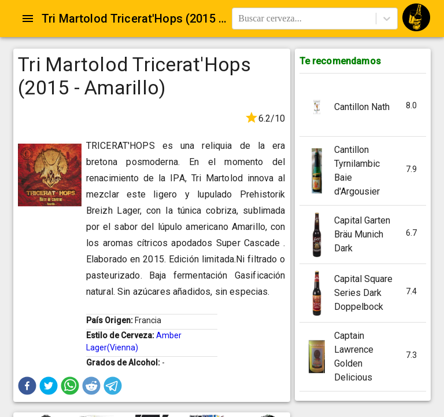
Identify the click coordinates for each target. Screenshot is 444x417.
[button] (27, 385)
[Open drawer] (28, 18)
